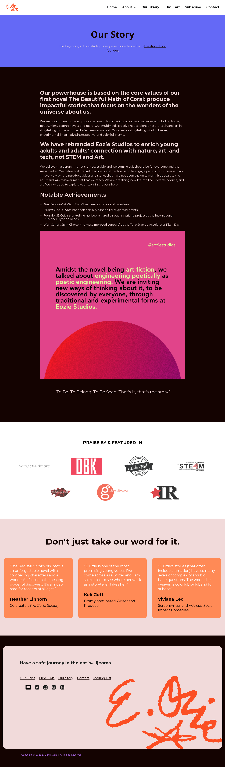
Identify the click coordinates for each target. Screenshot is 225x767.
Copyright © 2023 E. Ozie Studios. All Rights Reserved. (51, 754)
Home (112, 7)
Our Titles (27, 678)
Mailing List (102, 678)
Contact (212, 7)
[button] (129, 7)
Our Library (150, 7)
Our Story (65, 678)
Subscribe (193, 7)
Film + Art (172, 7)
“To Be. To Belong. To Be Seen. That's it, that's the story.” (112, 391)
